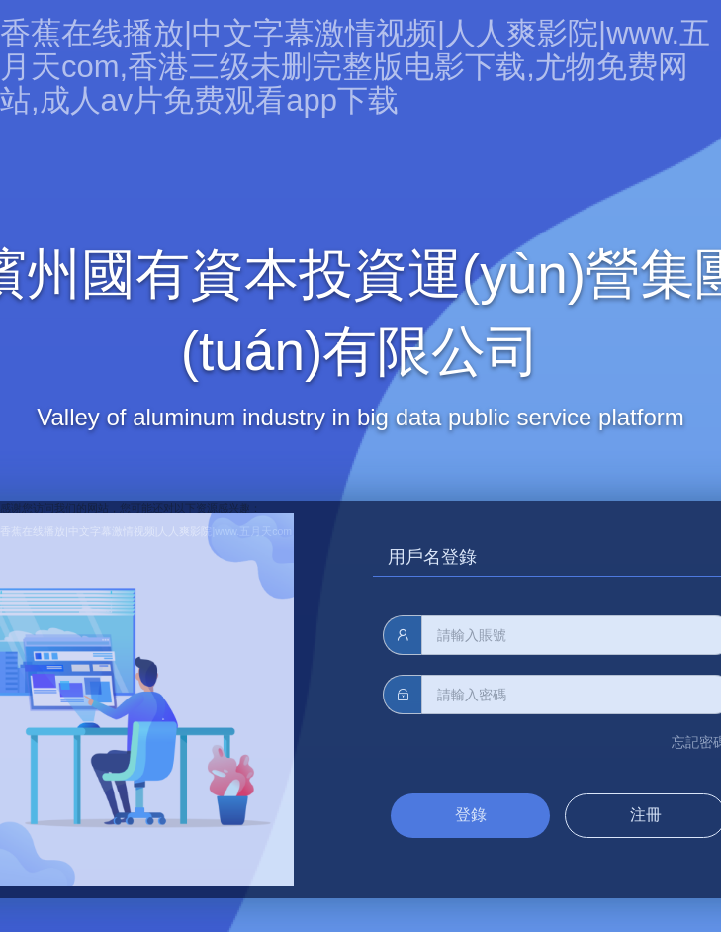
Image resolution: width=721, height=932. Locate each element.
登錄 (471, 814)
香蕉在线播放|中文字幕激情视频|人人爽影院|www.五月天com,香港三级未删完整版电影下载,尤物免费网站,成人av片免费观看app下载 (355, 67)
